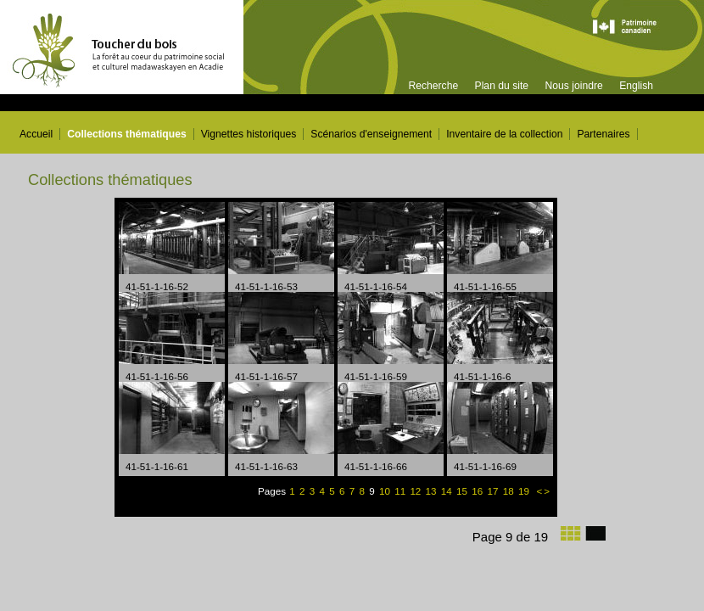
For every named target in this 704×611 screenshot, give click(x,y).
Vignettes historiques (249, 134)
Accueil (36, 134)
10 (385, 490)
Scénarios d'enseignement (371, 134)
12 (416, 490)
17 (493, 490)
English (636, 86)
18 (510, 490)
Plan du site (502, 86)
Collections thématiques (127, 134)
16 (478, 490)
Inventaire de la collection (504, 134)
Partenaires (603, 134)
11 (401, 490)
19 (525, 490)
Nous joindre (573, 86)
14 (448, 490)
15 (463, 490)
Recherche (433, 86)
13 (432, 490)
